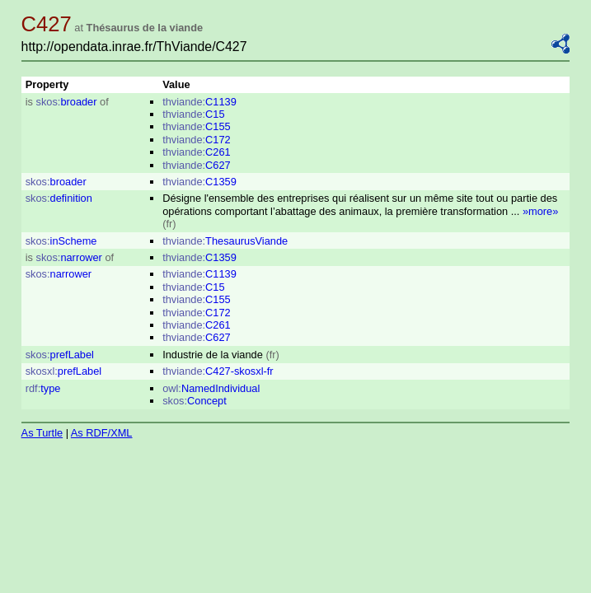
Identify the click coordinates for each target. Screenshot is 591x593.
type (43, 388)
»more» (540, 211)
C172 (196, 139)
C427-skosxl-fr (217, 371)
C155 (196, 126)
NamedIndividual (211, 388)
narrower (69, 257)
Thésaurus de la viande (145, 27)
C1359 (199, 181)
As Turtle (42, 433)
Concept (194, 401)
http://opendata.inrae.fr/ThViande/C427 (134, 47)
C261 (196, 152)
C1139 (199, 102)
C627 (196, 165)
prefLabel (60, 354)
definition (59, 198)
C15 (193, 114)
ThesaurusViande (225, 241)
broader (66, 102)
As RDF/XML (102, 433)
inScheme (61, 241)
